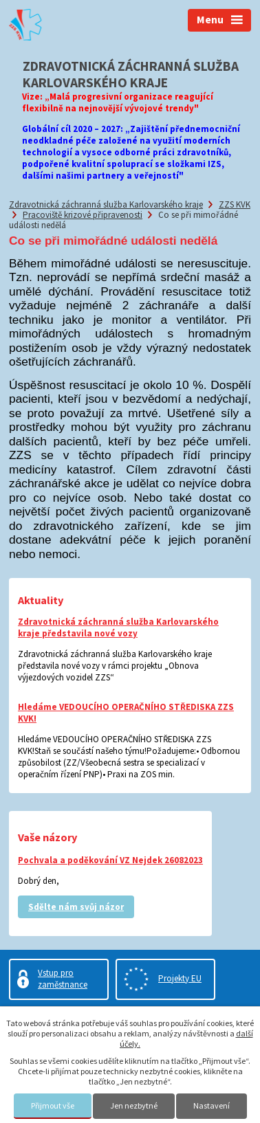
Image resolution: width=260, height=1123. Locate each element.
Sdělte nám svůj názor (76, 907)
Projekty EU (180, 978)
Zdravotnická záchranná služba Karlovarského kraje (106, 204)
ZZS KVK (234, 204)
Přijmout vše (52, 1105)
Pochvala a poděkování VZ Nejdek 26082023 (110, 860)
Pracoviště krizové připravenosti (82, 215)
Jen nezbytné (134, 1105)
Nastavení (211, 1105)
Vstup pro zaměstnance (62, 978)
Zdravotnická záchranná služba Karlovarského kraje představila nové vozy (118, 627)
